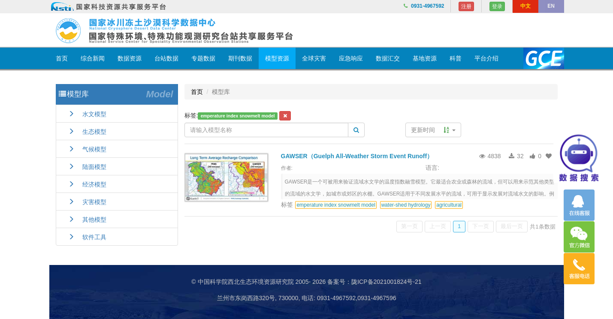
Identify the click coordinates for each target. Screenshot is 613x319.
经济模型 (87, 184)
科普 (456, 58)
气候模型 (87, 149)
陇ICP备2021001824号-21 (386, 281)
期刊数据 (240, 58)
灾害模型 (87, 202)
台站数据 (166, 58)
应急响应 (351, 58)
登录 (497, 6)
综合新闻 (93, 58)
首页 (62, 58)
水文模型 (87, 114)
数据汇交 (388, 58)
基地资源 (425, 58)
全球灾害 (314, 58)
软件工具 (87, 237)
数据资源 (130, 58)
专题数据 (203, 58)
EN (551, 6)
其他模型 (87, 219)
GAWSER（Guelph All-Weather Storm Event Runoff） (357, 156)
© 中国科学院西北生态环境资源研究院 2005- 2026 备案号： (271, 281)
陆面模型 (87, 166)
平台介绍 (486, 58)
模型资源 (277, 58)
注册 (466, 6)
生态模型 (87, 131)
